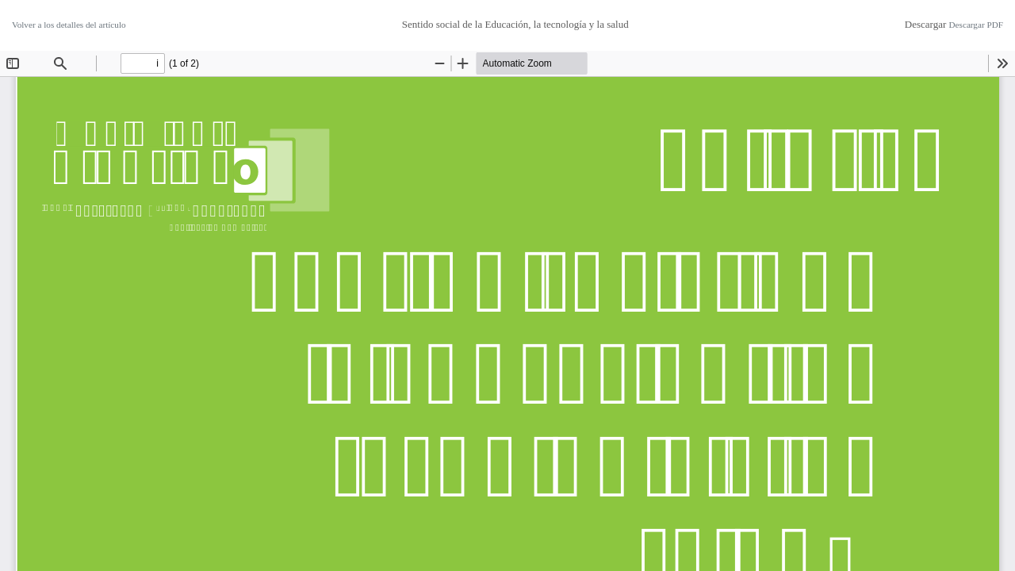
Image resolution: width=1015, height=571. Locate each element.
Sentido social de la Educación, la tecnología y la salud (515, 24)
